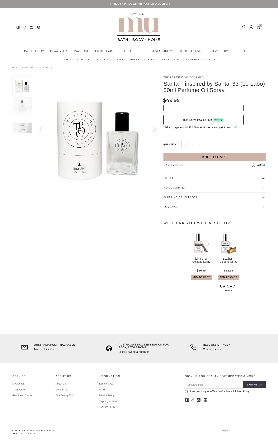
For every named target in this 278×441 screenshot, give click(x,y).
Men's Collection (77, 59)
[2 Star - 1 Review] (228, 291)
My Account (18, 383)
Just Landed (244, 50)
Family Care (104, 50)
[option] (98, 133)
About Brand (174, 187)
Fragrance (128, 50)
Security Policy (107, 406)
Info (236, 127)
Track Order (19, 389)
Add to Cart (214, 157)
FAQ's (102, 389)
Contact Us (62, 389)
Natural (103, 59)
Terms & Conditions (222, 391)
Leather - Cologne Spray (228, 263)
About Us (61, 383)
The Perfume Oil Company (183, 77)
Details (170, 177)
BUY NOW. (203, 120)
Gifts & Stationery (158, 50)
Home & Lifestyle (192, 50)
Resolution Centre (22, 395)
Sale (120, 59)
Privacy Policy (106, 395)
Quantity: (170, 144)
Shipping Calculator (181, 197)
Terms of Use (106, 383)
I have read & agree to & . (217, 391)
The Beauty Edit (142, 59)
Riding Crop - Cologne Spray (201, 263)
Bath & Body (34, 50)
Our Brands (170, 59)
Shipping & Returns (109, 401)
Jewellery (220, 50)
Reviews (170, 206)
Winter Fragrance (200, 59)
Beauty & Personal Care (69, 50)
